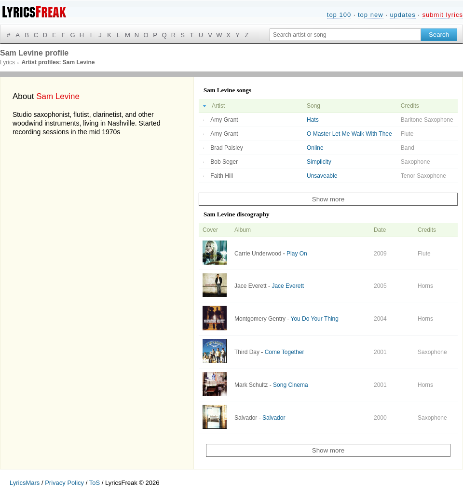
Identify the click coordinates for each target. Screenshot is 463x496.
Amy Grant (224, 119)
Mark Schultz (251, 385)
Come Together (284, 352)
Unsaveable (322, 175)
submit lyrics (442, 14)
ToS (94, 482)
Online (315, 147)
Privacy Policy (64, 482)
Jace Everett (250, 286)
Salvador (245, 417)
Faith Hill (221, 175)
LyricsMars (25, 482)
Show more (328, 199)
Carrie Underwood (257, 253)
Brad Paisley (226, 147)
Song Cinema (290, 385)
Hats (313, 119)
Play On (296, 253)
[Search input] (345, 34)
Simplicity (319, 161)
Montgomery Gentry (260, 318)
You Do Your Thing (315, 318)
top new (370, 14)
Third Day (246, 352)
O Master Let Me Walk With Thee (349, 133)
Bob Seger (224, 161)
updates (402, 14)
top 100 (339, 14)
